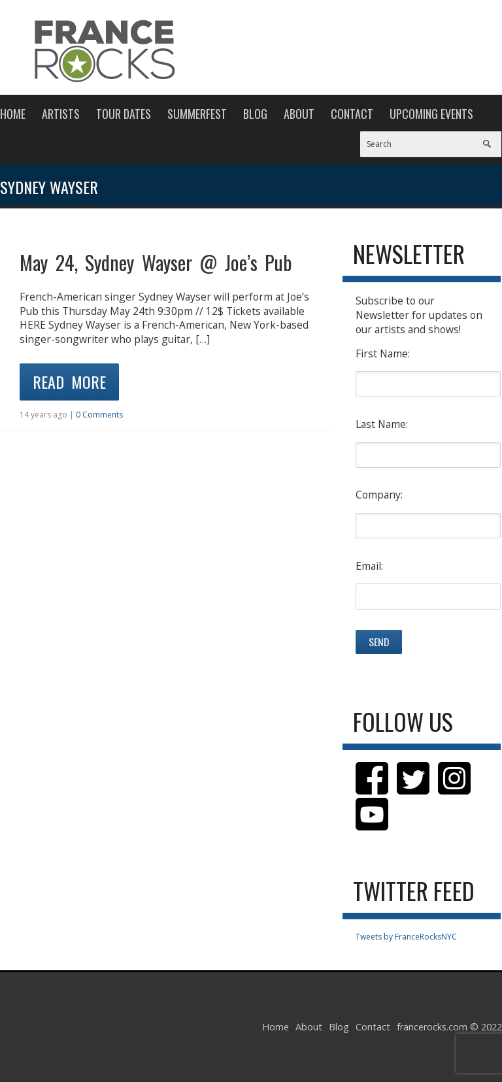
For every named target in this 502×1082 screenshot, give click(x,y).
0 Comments (99, 414)
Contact (352, 113)
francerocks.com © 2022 (449, 1027)
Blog (255, 113)
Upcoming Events (431, 113)
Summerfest (197, 113)
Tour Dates (123, 113)
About (299, 113)
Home (12, 113)
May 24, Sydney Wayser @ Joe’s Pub (156, 262)
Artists (61, 113)
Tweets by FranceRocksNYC (406, 936)
